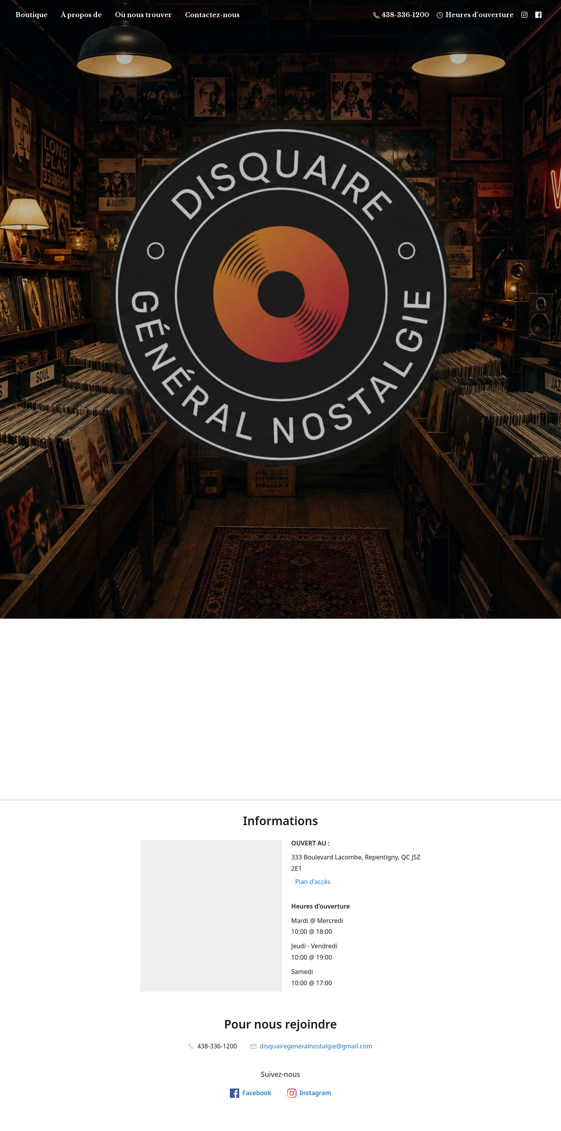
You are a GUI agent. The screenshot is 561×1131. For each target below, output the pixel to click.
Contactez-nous (212, 15)
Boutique (32, 15)
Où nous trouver (143, 15)
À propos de (81, 15)
